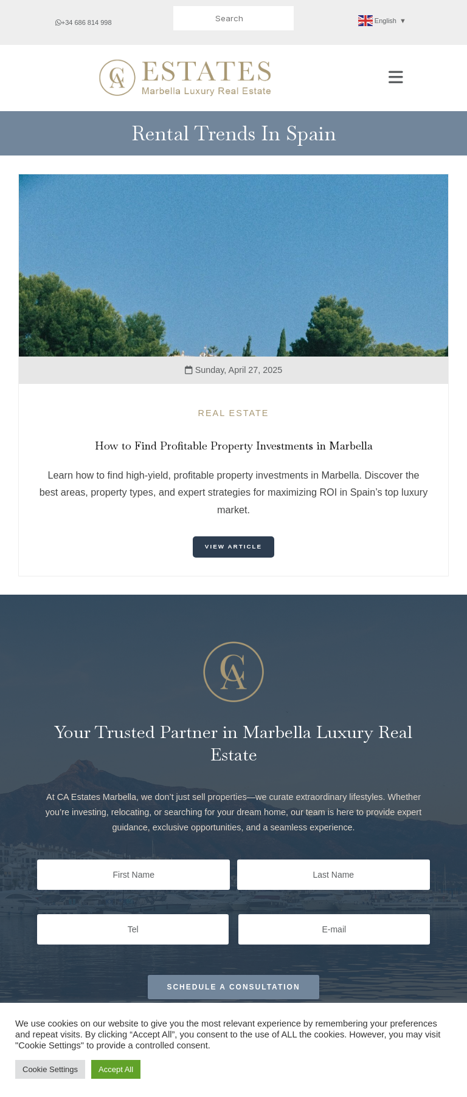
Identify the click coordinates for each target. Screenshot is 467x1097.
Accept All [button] (116, 1069)
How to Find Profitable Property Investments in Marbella (234, 446)
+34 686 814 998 (83, 22)
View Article (233, 546)
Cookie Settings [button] (50, 1069)
